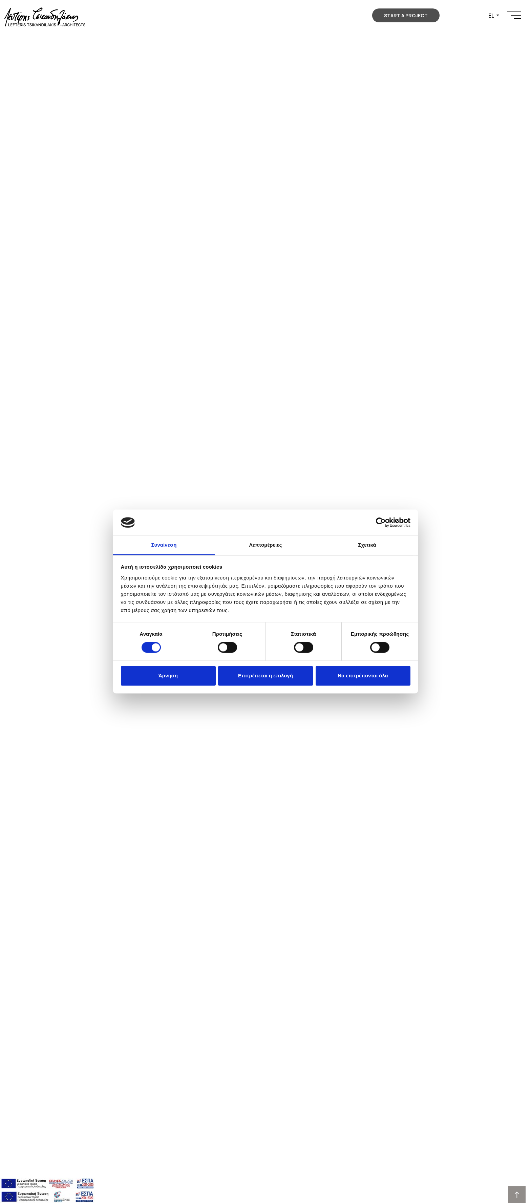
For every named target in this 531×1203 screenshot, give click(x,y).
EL (491, 15)
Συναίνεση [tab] (163, 545)
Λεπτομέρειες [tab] (265, 545)
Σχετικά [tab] (367, 545)
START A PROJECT (406, 15)
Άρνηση (168, 675)
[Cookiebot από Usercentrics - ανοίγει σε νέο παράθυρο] (380, 523)
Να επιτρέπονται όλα (363, 675)
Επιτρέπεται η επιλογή (265, 675)
